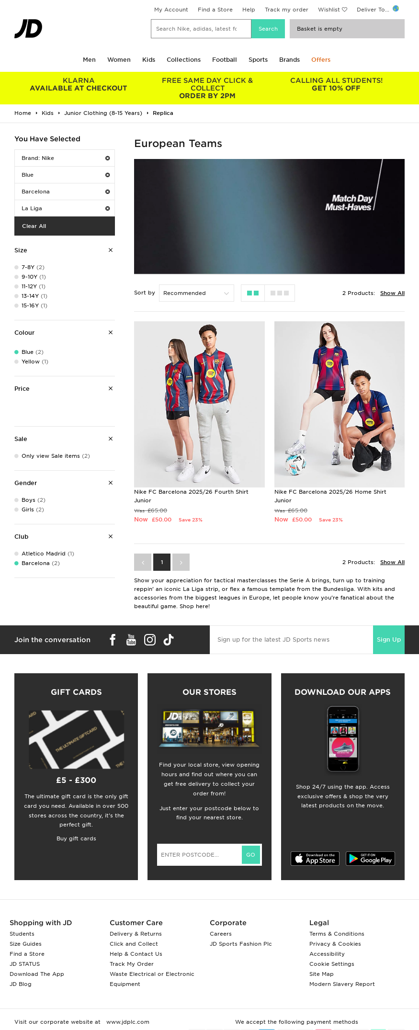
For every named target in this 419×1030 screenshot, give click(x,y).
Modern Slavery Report (342, 984)
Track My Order (132, 964)
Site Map (321, 974)
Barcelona (66, 191)
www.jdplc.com (126, 1022)
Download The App (37, 974)
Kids (148, 59)
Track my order (286, 9)
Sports (258, 59)
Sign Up (389, 639)
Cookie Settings (331, 964)
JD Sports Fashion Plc (241, 943)
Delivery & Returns (136, 933)
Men (89, 59)
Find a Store (215, 9)
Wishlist (329, 9)
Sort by (144, 292)
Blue (66, 174)
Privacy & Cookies (335, 943)
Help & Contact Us (136, 954)
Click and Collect (134, 943)
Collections (184, 59)
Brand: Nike (66, 158)
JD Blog (21, 984)
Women (119, 59)
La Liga (66, 208)
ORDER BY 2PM (207, 88)
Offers (320, 59)
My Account (171, 9)
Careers (221, 933)
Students (22, 933)
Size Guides (26, 943)
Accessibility (327, 954)
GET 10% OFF (336, 84)
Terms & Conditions (336, 933)
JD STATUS (25, 964)
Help (248, 9)
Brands (289, 59)
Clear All (34, 226)
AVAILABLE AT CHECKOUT (79, 84)
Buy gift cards (76, 838)
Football (224, 59)
